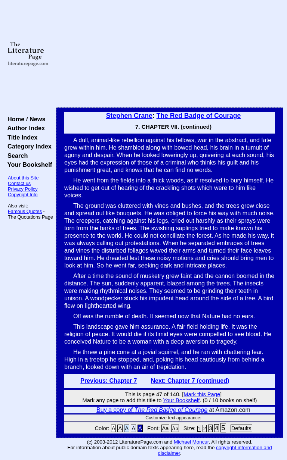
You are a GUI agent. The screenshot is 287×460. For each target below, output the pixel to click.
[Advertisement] (170, 54)
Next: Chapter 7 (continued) (190, 381)
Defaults (241, 428)
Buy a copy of (151, 410)
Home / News (25, 119)
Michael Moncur (191, 442)
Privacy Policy (23, 189)
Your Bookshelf (28, 164)
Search (16, 155)
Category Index (28, 146)
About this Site (23, 178)
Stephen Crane (129, 115)
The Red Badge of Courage (199, 115)
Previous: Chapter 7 (108, 381)
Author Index (24, 128)
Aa (165, 428)
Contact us (19, 183)
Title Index (20, 137)
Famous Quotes (25, 211)
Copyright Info (23, 194)
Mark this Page (201, 394)
